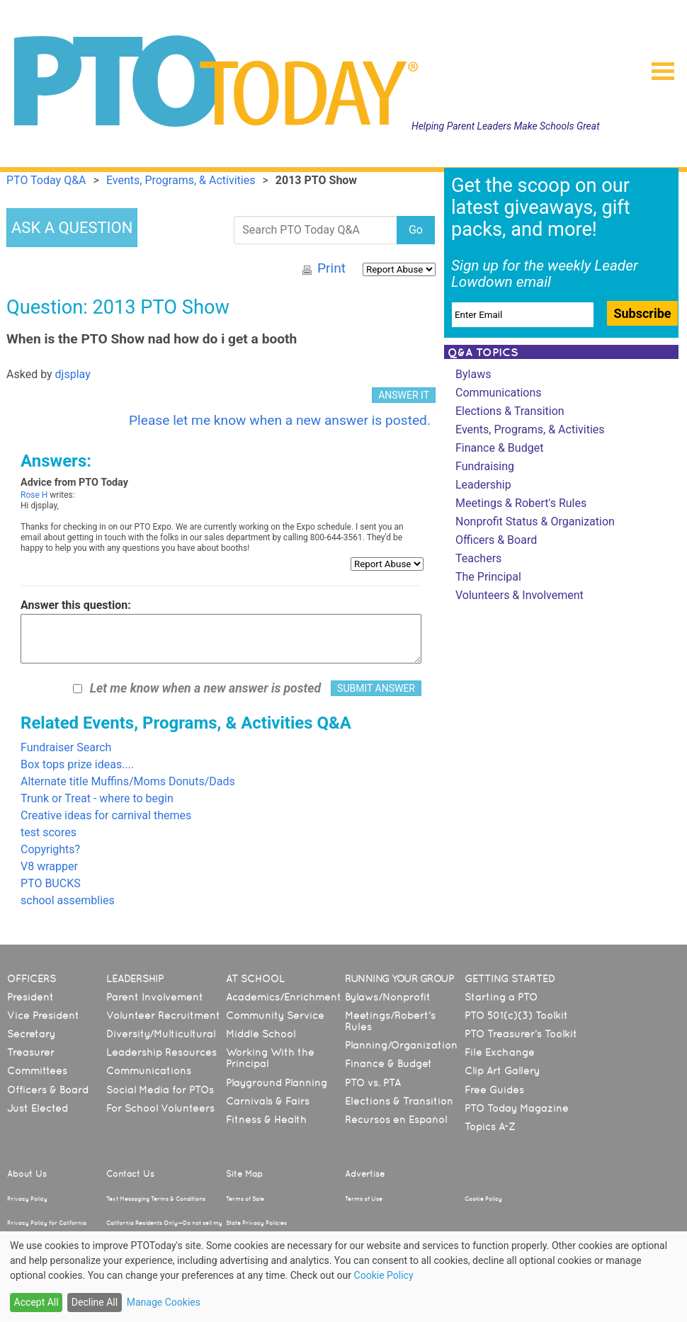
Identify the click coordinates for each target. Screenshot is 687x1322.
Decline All (95, 1302)
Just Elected (37, 1108)
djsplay (73, 374)
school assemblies (68, 900)
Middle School (260, 1033)
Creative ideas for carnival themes (106, 815)
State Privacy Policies (256, 1222)
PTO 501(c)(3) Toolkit (516, 1015)
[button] (657, 66)
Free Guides (494, 1089)
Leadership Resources (161, 1052)
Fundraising (484, 466)
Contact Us (130, 1174)
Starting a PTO (501, 997)
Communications (498, 392)
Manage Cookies (163, 1302)
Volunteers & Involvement (519, 595)
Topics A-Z (490, 1126)
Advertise (365, 1174)
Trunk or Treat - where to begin (97, 798)
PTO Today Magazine (517, 1108)
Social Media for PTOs (160, 1089)
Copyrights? (50, 849)
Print (331, 268)
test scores (48, 832)
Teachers (478, 558)
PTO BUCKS (51, 883)
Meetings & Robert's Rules (520, 503)
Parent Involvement (154, 997)
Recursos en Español (396, 1119)
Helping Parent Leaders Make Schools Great (505, 126)
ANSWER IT (403, 395)
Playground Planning (276, 1082)
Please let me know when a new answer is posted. (280, 420)
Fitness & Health (266, 1119)
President (30, 997)
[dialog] (343, 1276)
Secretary (31, 1033)
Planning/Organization (401, 1045)
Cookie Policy (483, 1198)
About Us (27, 1174)
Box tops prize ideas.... (77, 764)
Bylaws (473, 374)
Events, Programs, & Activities (530, 429)
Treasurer (31, 1052)
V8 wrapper (49, 866)
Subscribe (642, 313)
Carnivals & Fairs (268, 1101)
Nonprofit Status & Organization (535, 521)
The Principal (488, 576)
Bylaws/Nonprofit (388, 997)
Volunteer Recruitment (163, 1015)
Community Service (275, 1015)
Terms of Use (363, 1198)
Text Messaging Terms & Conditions (155, 1198)
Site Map (244, 1174)
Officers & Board (496, 540)
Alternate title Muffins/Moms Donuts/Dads (128, 781)
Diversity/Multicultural (160, 1033)
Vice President (43, 1015)
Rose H (34, 495)
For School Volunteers (160, 1108)
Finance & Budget (499, 448)
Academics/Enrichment (283, 997)
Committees (37, 1070)
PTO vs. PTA (373, 1082)
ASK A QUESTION (71, 228)
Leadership (483, 484)
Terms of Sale (245, 1198)
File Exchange (500, 1052)
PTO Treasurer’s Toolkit (521, 1033)
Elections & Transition (509, 411)
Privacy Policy (27, 1198)
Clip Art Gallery (502, 1070)
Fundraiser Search (66, 747)
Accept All (36, 1302)
